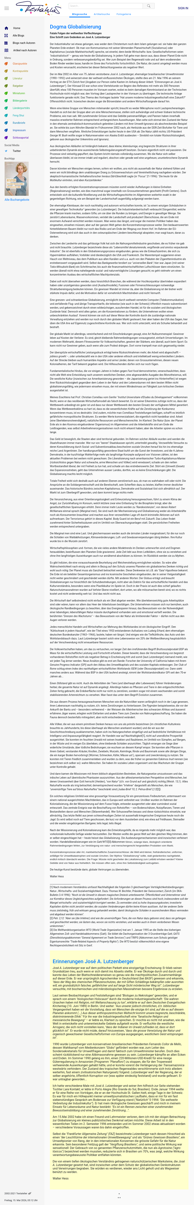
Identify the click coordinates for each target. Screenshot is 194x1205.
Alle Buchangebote (17, 199)
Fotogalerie (124, 14)
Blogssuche (79, 14)
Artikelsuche (102, 14)
